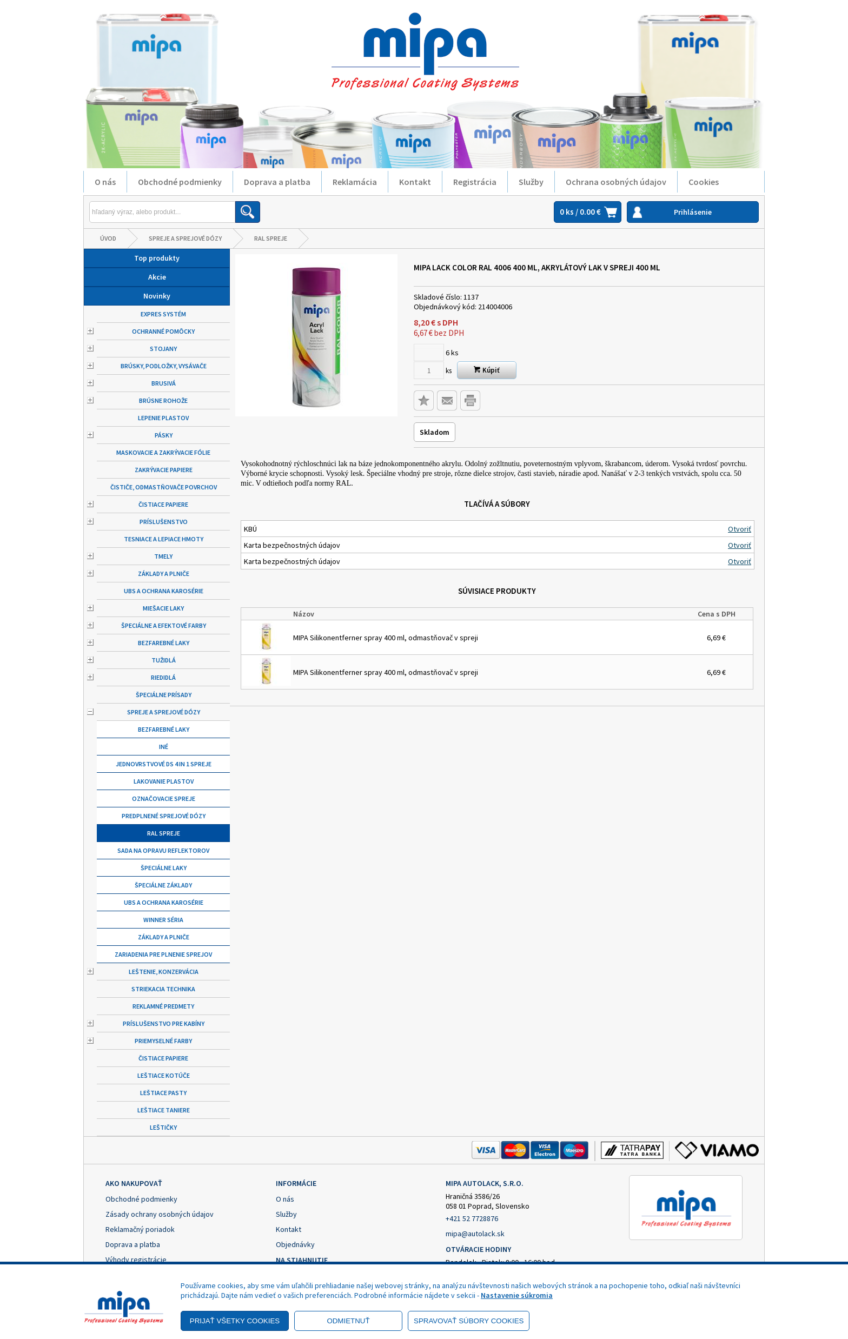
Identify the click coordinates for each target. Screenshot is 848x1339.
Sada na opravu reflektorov (163, 850)
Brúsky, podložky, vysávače (164, 366)
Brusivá (163, 383)
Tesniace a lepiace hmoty (163, 539)
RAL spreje (270, 238)
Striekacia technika (163, 989)
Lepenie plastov (163, 418)
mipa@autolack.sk (475, 1233)
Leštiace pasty (163, 1093)
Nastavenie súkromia (517, 1295)
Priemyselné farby (163, 1041)
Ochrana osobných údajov (616, 181)
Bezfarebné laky (163, 643)
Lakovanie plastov (164, 781)
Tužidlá (163, 660)
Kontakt (415, 181)
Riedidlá (163, 677)
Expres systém (163, 314)
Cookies (703, 181)
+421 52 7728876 (472, 1218)
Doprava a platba (277, 181)
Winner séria (163, 920)
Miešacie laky (163, 608)
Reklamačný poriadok (140, 1229)
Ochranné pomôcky (163, 331)
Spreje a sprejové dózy (185, 238)
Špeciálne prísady (163, 695)
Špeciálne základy (163, 885)
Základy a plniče (163, 573)
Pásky (164, 435)
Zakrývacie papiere (164, 470)
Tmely (163, 556)
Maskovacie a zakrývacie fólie (163, 452)
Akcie (157, 277)
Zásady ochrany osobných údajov (159, 1214)
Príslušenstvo (164, 522)
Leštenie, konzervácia (163, 971)
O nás (105, 181)
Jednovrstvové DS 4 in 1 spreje (163, 764)
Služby (531, 181)
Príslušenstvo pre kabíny (163, 1023)
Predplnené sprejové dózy (164, 816)
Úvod (108, 238)
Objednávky (295, 1244)
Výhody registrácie (136, 1259)
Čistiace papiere (163, 504)
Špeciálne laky (164, 868)
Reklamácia (355, 181)
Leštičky (163, 1127)
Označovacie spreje (163, 798)
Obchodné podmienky (180, 181)
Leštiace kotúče (163, 1075)
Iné (163, 747)
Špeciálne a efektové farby (163, 625)
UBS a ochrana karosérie (163, 591)
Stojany (163, 348)
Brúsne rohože (163, 400)
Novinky (156, 296)
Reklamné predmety (163, 1006)
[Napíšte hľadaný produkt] (162, 212)
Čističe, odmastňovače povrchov (163, 487)
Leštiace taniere (163, 1110)
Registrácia (474, 181)
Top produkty (157, 258)
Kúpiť (487, 370)
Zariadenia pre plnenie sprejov (163, 954)
